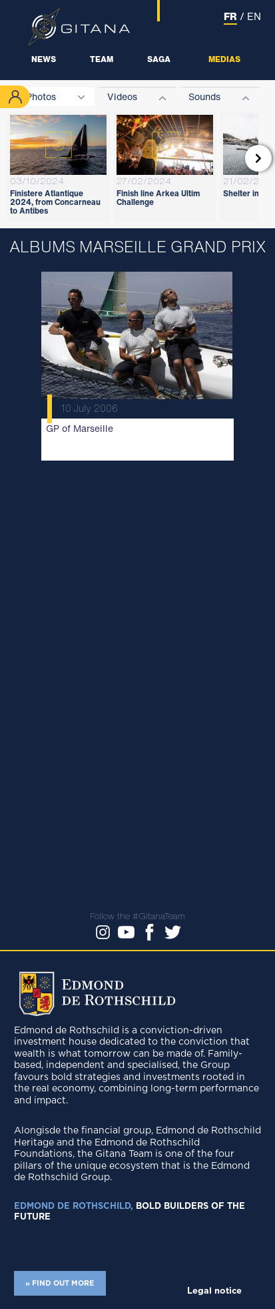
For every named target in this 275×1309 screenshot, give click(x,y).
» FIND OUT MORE (59, 1283)
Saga (158, 59)
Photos (41, 96)
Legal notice (214, 1291)
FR (230, 16)
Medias (224, 59)
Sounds (204, 96)
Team (101, 59)
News (43, 59)
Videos (122, 96)
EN (254, 16)
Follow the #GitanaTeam (137, 916)
